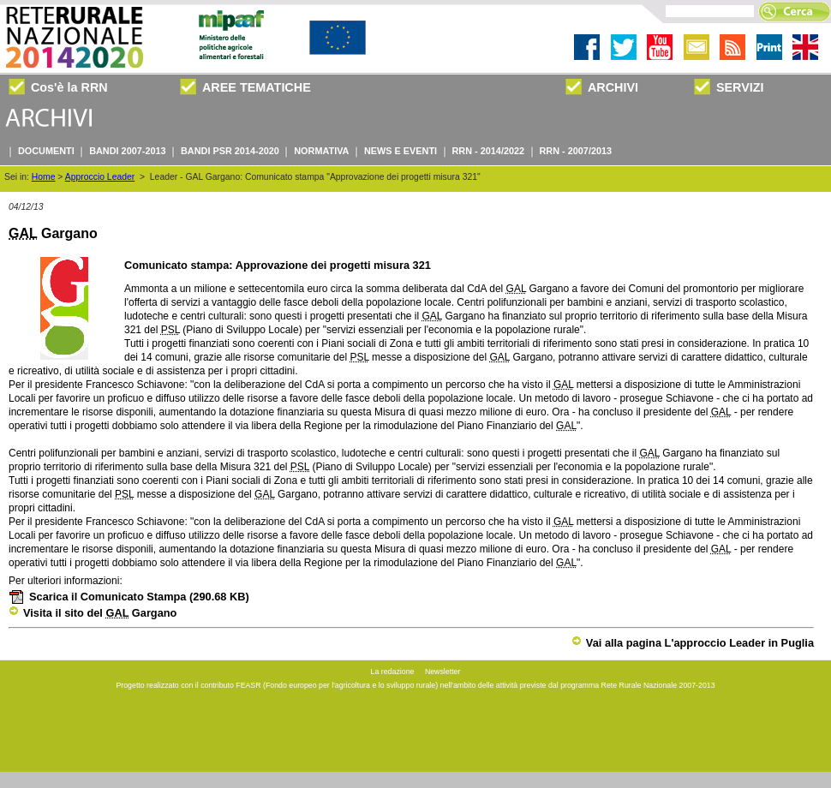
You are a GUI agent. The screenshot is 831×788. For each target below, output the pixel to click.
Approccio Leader (100, 177)
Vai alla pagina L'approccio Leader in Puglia (692, 642)
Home (44, 177)
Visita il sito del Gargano (92, 612)
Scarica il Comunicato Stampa (129, 596)
